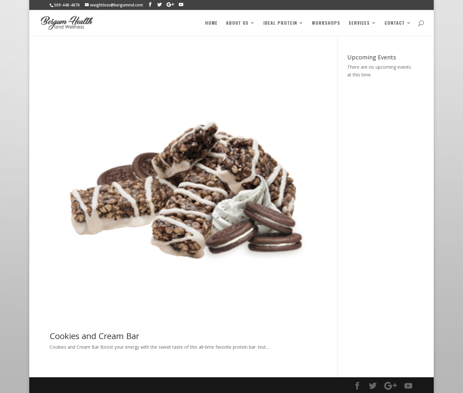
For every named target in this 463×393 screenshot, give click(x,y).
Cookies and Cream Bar (94, 336)
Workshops (326, 23)
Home (211, 23)
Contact (395, 23)
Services (359, 23)
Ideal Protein (280, 23)
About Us (237, 23)
